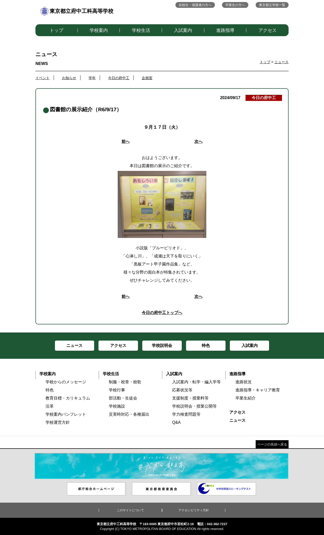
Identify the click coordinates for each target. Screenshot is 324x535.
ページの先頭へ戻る (272, 444)
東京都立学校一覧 (272, 5)
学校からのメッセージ (66, 382)
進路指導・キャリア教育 (257, 390)
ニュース (281, 62)
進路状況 (243, 382)
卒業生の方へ (235, 5)
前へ (126, 141)
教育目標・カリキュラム (68, 398)
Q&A (176, 422)
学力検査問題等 (186, 414)
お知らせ (69, 78)
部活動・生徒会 (123, 398)
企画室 (147, 78)
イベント (42, 78)
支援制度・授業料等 (190, 398)
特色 (50, 390)
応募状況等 (182, 390)
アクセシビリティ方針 (193, 510)
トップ (56, 30)
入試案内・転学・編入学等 (196, 382)
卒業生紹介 (245, 398)
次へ (198, 141)
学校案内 (99, 30)
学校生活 (141, 30)
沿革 (50, 406)
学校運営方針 (58, 422)
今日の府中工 (118, 78)
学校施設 (117, 406)
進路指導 (225, 30)
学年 (92, 78)
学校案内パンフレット (66, 414)
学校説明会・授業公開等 (194, 406)
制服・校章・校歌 (125, 382)
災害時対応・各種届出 (129, 414)
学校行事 (117, 390)
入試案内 (183, 30)
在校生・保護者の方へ (195, 5)
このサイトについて (130, 510)
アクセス (267, 30)
